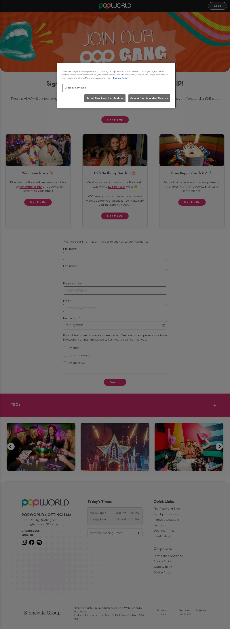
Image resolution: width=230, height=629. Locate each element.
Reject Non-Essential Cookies (104, 98)
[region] (116, 85)
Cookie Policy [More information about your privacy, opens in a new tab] (121, 78)
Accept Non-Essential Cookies (149, 98)
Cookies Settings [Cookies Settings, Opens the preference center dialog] (75, 88)
